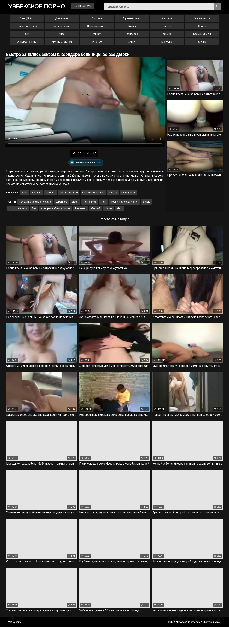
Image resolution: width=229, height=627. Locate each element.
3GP (26, 33)
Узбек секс (14, 622)
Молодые (167, 41)
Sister (75, 201)
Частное (167, 18)
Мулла (108, 208)
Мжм (120, 208)
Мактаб (95, 208)
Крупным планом (62, 41)
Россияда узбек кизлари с (35, 201)
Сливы (202, 26)
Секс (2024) (26, 18)
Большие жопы (202, 33)
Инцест (167, 26)
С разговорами (132, 18)
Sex (34, 208)
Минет (97, 33)
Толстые (97, 41)
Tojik (103, 201)
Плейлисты (82, 6)
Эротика (97, 18)
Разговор (80, 208)
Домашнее (61, 18)
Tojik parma (89, 201)
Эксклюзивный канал (85, 162)
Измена (167, 33)
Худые (132, 41)
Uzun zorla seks (18, 208)
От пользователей (26, 26)
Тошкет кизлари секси (124, 201)
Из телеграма (62, 26)
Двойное (61, 201)
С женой (132, 26)
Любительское (202, 18)
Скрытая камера (96, 26)
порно (36, 6)
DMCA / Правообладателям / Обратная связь (194, 622)
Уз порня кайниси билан (55, 208)
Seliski (146, 201)
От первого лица (26, 41)
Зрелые (202, 41)
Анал (62, 33)
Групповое (132, 33)
